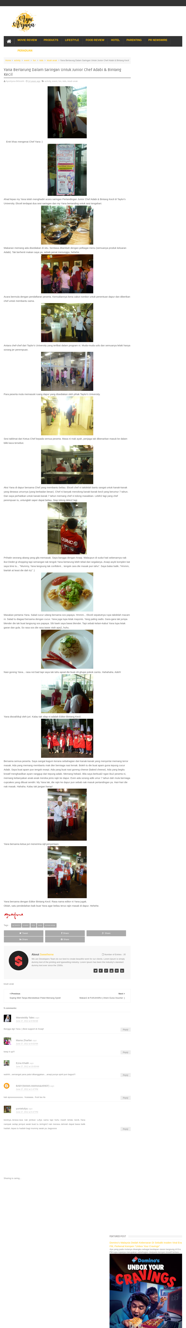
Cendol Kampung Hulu (141, 566)
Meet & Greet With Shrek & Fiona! (150, 399)
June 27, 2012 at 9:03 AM (27, 1043)
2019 (134, 288)
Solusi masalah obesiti (141, 577)
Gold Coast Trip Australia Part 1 (145, 548)
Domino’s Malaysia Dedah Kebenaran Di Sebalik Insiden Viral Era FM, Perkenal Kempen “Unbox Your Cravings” (155, 68)
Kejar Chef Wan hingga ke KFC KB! (150, 462)
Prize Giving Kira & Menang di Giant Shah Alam (156, 438)
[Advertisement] (63, 1206)
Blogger (178, 1253)
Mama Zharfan (24, 1039)
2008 (134, 519)
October (138, 329)
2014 (134, 309)
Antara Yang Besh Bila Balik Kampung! (152, 466)
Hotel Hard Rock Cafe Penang (145, 545)
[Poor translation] (12, 1278)
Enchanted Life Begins (36, 1253)
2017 (134, 296)
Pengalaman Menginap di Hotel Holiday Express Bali (155, 537)
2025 (134, 263)
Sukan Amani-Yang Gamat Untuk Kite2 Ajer (154, 377)
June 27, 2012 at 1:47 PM (27, 1088)
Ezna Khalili (22, 1062)
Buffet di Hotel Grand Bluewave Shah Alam (151, 559)
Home (8, 60)
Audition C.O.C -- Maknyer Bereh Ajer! (152, 394)
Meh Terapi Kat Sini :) (144, 373)
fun (34, 60)
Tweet (15, 936)
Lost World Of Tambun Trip (143, 534)
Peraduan (25, 50)
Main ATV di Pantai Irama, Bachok (150, 458)
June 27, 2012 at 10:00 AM (27, 1066)
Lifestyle (72, 39)
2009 (134, 515)
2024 (134, 268)
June (137, 345)
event (26, 60)
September (139, 333)
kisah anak (52, 60)
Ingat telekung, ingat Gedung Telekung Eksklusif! (157, 446)
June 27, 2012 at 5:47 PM (27, 1111)
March (137, 493)
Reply (116, 1029)
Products (51, 39)
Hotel (115, 39)
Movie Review (27, 39)
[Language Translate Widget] (145, 240)
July (136, 341)
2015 (134, 305)
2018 (134, 292)
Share (39, 936)
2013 (134, 313)
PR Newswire (157, 39)
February (139, 497)
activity (17, 60)
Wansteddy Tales (25, 1016)
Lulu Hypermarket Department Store (148, 562)
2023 (134, 272)
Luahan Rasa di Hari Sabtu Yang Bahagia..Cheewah (149, 350)
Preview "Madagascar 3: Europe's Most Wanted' (156, 454)
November (139, 325)
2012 (134, 317)
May (136, 485)
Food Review (95, 39)
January (138, 501)
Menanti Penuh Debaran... (146, 442)
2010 (134, 511)
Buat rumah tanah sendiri (142, 580)
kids (41, 60)
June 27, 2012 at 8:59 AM (27, 1020)
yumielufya (22, 1107)
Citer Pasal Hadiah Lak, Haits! (148, 450)
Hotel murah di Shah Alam (143, 555)
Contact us (174, 1243)
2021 (134, 280)
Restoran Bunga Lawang (142, 584)
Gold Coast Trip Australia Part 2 (145, 552)
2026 (134, 259)
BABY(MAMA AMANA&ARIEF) (32, 1085)
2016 (134, 300)
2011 (134, 507)
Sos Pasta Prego (139, 573)
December (139, 321)
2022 (134, 276)
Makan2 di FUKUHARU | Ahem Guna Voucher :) (156, 356)
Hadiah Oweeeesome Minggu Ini (149, 409)
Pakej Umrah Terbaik (140, 570)
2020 (134, 284)
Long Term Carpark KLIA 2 (143, 541)
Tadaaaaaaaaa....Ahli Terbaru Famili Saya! (154, 433)
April (136, 489)
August (138, 337)
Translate (148, 245)
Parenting (134, 39)
